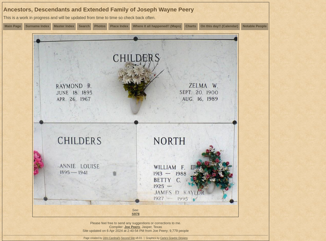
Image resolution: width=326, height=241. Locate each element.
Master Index (64, 26)
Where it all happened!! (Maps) (157, 26)
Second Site (128, 238)
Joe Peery (132, 227)
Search (84, 26)
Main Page (13, 26)
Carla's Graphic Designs (174, 238)
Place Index (119, 26)
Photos (99, 26)
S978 (135, 214)
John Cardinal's (111, 238)
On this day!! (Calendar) (219, 26)
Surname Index (37, 26)
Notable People (255, 26)
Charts (190, 26)
